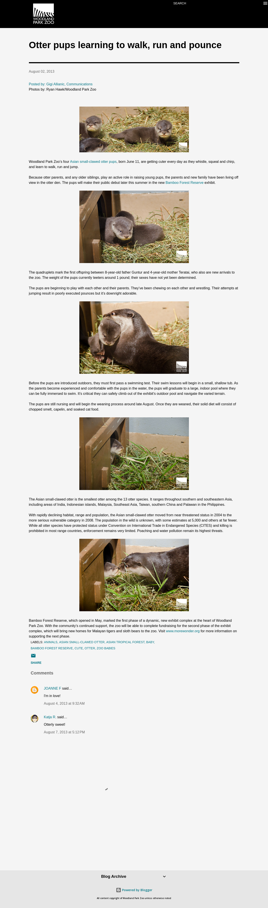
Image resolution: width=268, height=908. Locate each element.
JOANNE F (52, 688)
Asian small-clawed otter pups (93, 161)
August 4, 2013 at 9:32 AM (64, 703)
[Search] (179, 3)
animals (50, 642)
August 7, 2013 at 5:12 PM (64, 732)
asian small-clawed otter (82, 642)
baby (150, 642)
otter (90, 648)
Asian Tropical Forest (125, 642)
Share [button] (36, 662)
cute (79, 648)
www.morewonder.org (183, 631)
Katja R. (50, 717)
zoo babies (106, 648)
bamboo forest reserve (52, 648)
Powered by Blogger (134, 890)
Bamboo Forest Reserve (185, 182)
